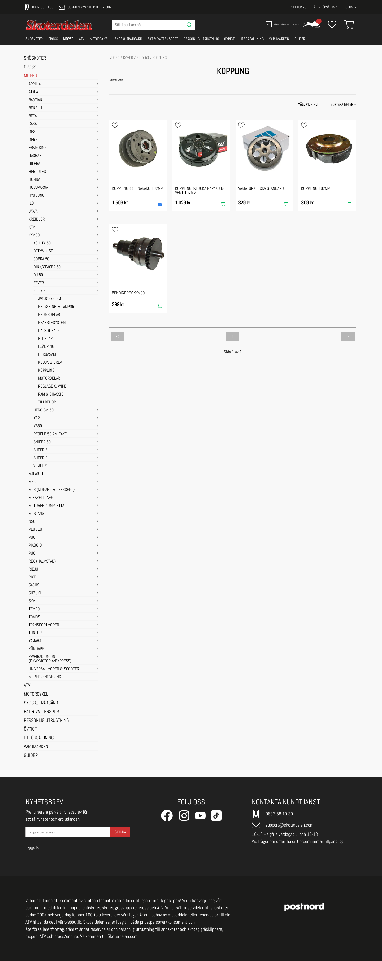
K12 (36, 418)
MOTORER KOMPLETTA (46, 505)
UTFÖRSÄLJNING (252, 38)
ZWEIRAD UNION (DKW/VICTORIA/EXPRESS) (50, 659)
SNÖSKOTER (34, 38)
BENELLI (35, 108)
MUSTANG (36, 513)
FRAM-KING (38, 148)
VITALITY (40, 466)
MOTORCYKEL (99, 38)
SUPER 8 (40, 450)
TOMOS (34, 617)
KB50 (37, 426)
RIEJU (33, 569)
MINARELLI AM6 (41, 497)
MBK (32, 482)
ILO (31, 203)
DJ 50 (38, 275)
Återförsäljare (325, 7)
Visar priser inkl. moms (282, 24)
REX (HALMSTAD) (42, 561)
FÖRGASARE (47, 354)
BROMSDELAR (49, 315)
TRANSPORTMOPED (44, 625)
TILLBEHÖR (47, 402)
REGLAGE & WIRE (52, 386)
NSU (32, 521)
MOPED (68, 38)
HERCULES (37, 171)
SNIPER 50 (42, 442)
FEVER (38, 283)
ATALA (33, 92)
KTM (32, 227)
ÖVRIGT (229, 38)
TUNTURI (36, 633)
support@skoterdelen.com (85, 7)
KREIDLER (37, 219)
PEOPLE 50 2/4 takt (50, 434)
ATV (82, 38)
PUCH (33, 553)
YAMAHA (35, 641)
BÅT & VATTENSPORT (162, 38)
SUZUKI (35, 593)
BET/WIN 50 (43, 251)
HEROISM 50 (43, 410)
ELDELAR (45, 338)
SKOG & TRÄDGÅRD (128, 38)
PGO (32, 537)
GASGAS (35, 155)
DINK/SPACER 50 (47, 267)
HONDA (34, 179)
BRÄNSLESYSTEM (52, 323)
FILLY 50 (40, 291)
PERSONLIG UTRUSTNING (201, 38)
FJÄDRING (46, 346)
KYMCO (34, 235)
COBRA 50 (41, 259)
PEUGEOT (36, 529)
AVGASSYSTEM (49, 299)
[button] (344, 104)
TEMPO (34, 609)
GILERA (34, 163)
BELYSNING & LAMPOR (56, 307)
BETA (33, 116)
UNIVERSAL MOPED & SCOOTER (54, 669)
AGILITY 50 (42, 243)
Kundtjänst (299, 7)
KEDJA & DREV (50, 362)
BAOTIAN (35, 100)
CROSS (53, 38)
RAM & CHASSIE (50, 394)
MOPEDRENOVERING (45, 677)
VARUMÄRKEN (279, 38)
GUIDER (299, 38)
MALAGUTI (37, 474)
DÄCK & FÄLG (49, 330)
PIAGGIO (35, 545)
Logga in (350, 7)
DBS (32, 132)
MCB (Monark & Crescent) (52, 490)
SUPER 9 (40, 458)
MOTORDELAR (49, 378)
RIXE (32, 577)
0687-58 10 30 (39, 7)
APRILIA (35, 84)
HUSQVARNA (38, 187)
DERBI (33, 140)
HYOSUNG (37, 195)
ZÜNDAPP (36, 649)
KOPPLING (46, 370)
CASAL (33, 124)
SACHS (34, 585)
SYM (32, 601)
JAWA (33, 211)
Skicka (120, 832)
